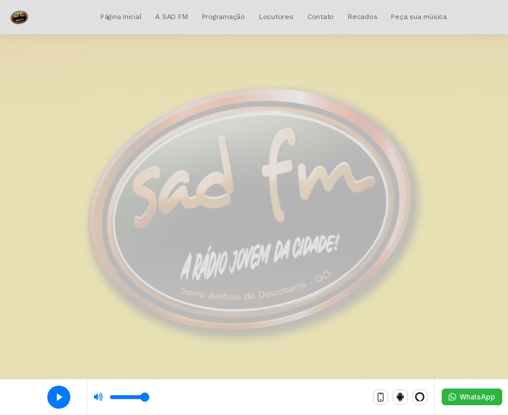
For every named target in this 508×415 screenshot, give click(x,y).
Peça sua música (418, 17)
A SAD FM (171, 17)
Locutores (276, 17)
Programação (223, 17)
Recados (362, 17)
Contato (320, 17)
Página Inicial (121, 17)
